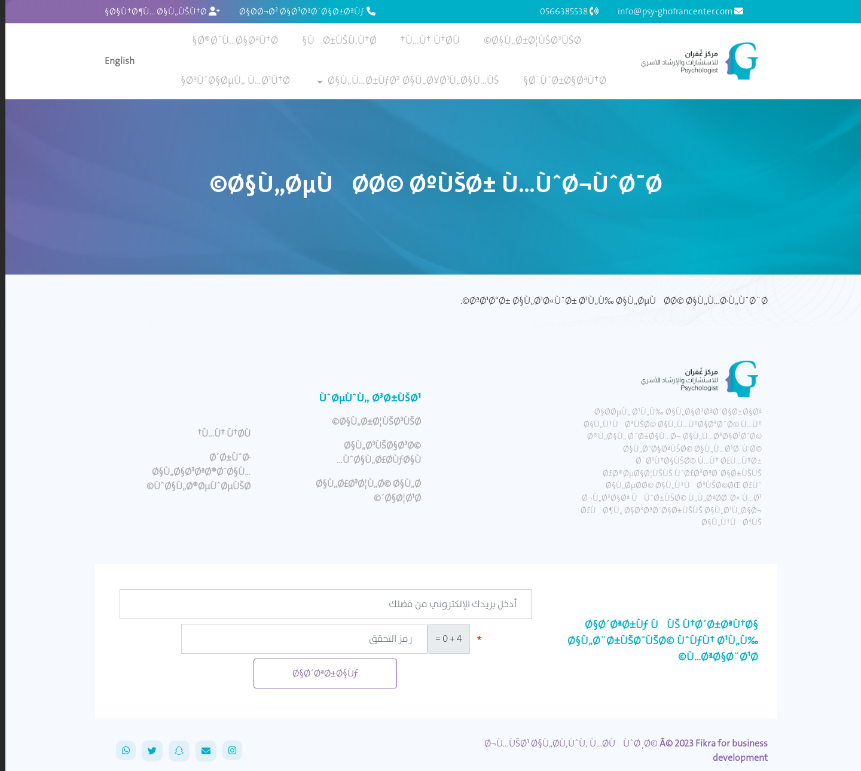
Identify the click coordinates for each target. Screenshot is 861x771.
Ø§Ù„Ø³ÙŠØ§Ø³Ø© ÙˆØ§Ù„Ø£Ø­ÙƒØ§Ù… (373, 452)
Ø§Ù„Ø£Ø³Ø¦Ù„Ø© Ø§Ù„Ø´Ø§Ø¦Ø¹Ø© (363, 490)
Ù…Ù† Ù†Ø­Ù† (424, 40)
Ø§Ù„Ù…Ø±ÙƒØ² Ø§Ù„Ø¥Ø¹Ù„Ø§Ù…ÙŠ (408, 80)
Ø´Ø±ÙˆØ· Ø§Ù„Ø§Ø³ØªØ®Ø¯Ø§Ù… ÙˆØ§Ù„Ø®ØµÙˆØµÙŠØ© (193, 471)
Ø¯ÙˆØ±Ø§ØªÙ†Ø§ (559, 80)
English (114, 60)
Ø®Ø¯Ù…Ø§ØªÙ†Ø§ (230, 40)
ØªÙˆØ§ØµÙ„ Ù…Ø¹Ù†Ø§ (230, 80)
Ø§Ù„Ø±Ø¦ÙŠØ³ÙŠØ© (527, 40)
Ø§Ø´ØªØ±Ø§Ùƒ (320, 673)
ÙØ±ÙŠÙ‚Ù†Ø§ (334, 40)
